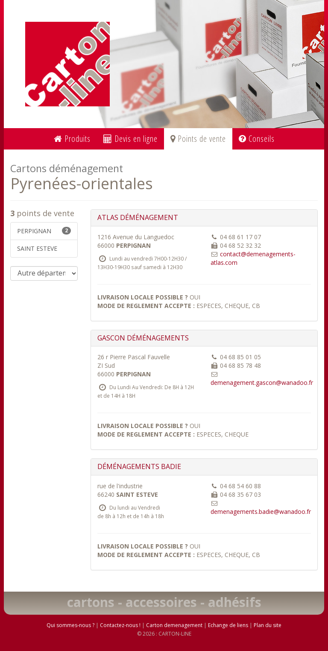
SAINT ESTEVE (37, 248)
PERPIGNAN (44, 231)
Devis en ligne (130, 138)
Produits (72, 138)
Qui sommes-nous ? (70, 625)
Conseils (257, 138)
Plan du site (267, 625)
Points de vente (198, 138)
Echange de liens (228, 625)
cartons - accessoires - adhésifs (164, 602)
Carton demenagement (174, 625)
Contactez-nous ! (120, 625)
